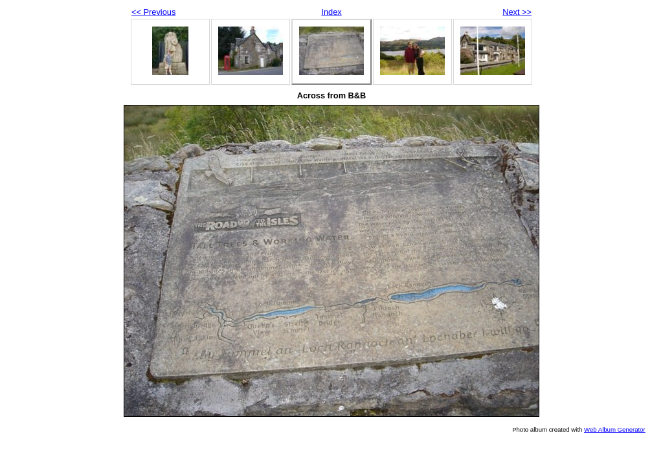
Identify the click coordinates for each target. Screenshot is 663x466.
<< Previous (153, 12)
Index (331, 12)
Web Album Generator (615, 429)
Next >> (517, 12)
